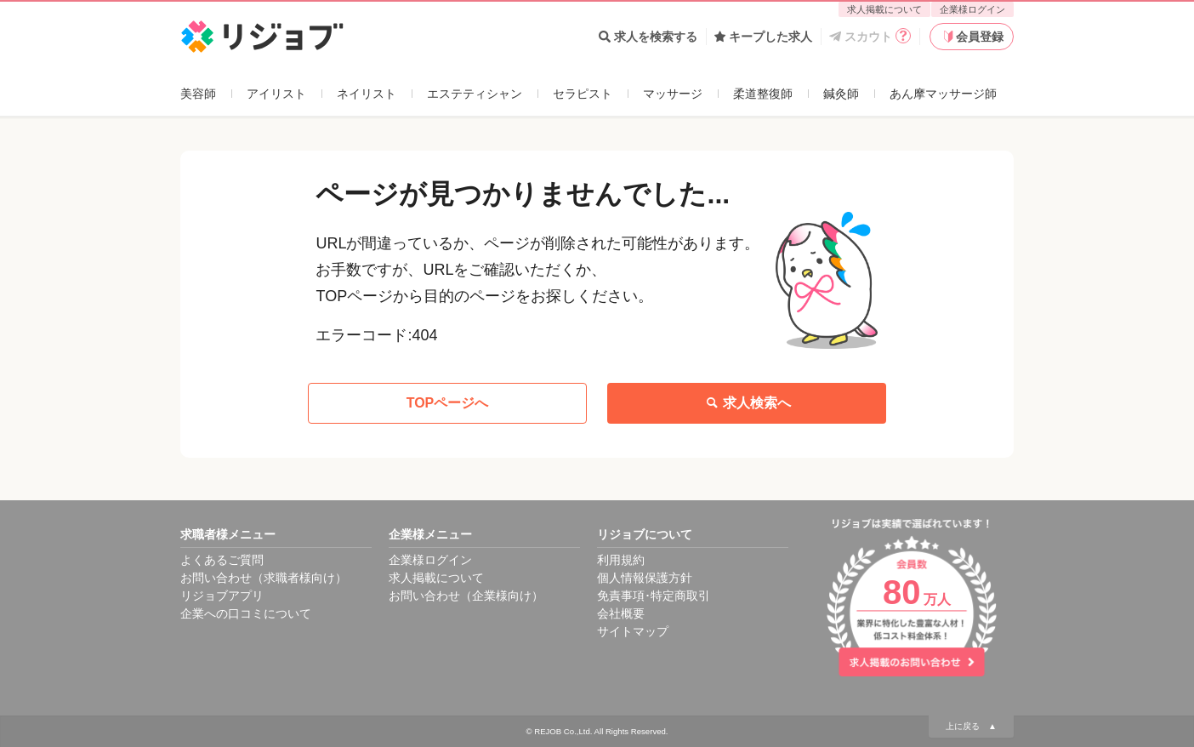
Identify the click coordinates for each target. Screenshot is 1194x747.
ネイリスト (366, 93)
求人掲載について (884, 9)
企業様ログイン (972, 9)
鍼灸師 (841, 93)
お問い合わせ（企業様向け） (466, 595)
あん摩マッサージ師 (943, 93)
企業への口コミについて (245, 613)
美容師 (198, 93)
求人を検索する (648, 36)
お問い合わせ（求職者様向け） (263, 577)
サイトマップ (632, 631)
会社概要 (621, 613)
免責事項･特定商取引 (653, 595)
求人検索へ (746, 403)
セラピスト (582, 93)
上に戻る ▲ (971, 726)
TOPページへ (448, 403)
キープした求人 (763, 36)
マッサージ (672, 93)
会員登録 (972, 36)
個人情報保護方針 (644, 577)
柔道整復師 (763, 93)
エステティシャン (474, 93)
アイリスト (276, 93)
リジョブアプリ (222, 595)
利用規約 (621, 560)
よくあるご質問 (222, 560)
